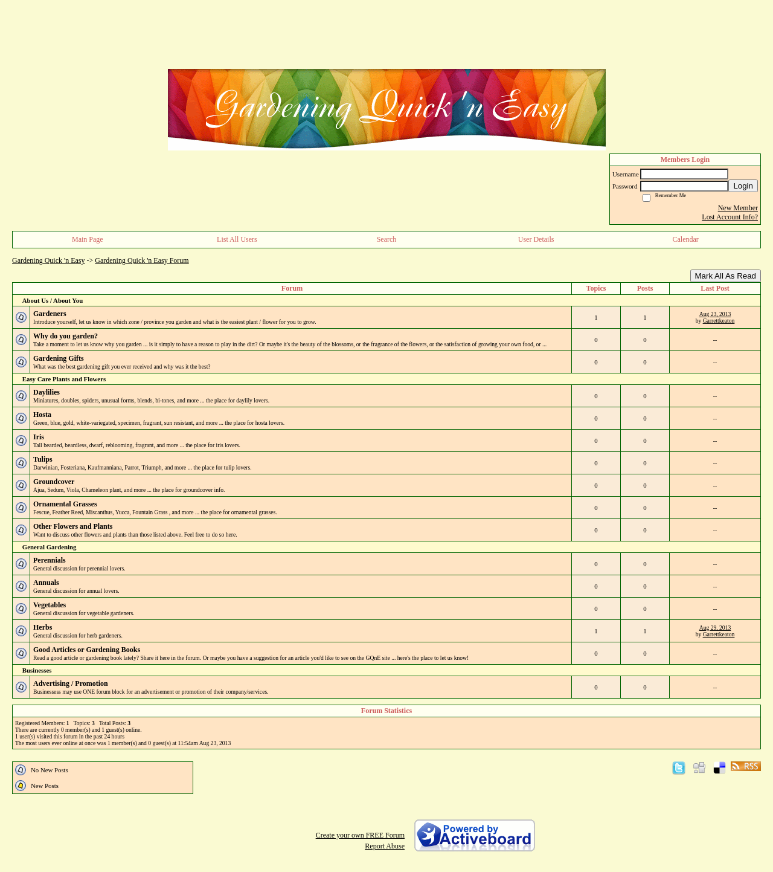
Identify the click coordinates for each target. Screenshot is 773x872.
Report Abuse (385, 846)
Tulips (43, 459)
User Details (536, 239)
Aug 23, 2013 (715, 314)
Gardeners (49, 313)
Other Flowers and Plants (72, 526)
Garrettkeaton (719, 320)
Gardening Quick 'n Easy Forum (141, 260)
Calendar (686, 239)
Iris (38, 437)
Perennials (49, 560)
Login (743, 185)
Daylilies (46, 392)
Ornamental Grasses (65, 504)
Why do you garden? (65, 336)
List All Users (237, 239)
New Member (738, 208)
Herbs (42, 627)
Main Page (87, 239)
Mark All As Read (725, 275)
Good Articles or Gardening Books (86, 649)
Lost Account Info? (730, 217)
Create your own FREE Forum (360, 835)
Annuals (46, 582)
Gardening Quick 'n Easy (48, 260)
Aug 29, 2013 (715, 627)
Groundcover (53, 481)
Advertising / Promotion (70, 683)
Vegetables (49, 605)
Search (387, 239)
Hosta (42, 414)
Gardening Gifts (58, 358)
